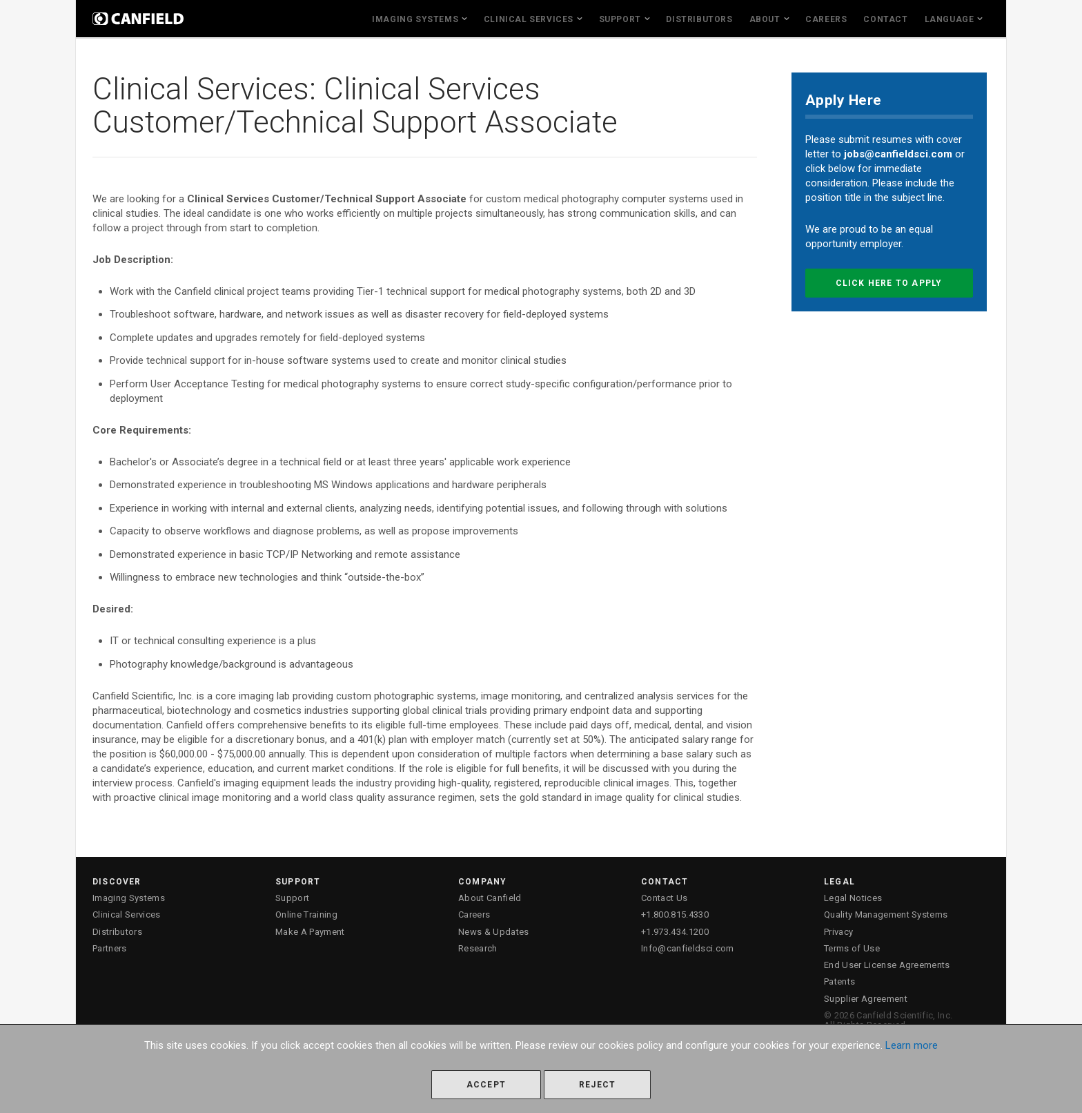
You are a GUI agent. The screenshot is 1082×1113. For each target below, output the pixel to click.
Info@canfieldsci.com (687, 948)
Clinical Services (528, 19)
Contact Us (664, 898)
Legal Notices (853, 898)
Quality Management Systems (885, 914)
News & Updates (493, 932)
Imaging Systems (415, 19)
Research (478, 948)
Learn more (911, 1045)
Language (949, 19)
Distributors (699, 19)
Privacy (838, 932)
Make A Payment (310, 932)
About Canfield (490, 898)
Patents (839, 981)
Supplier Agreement (865, 999)
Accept (486, 1085)
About (764, 19)
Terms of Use (852, 948)
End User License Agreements (887, 965)
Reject (597, 1085)
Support (620, 19)
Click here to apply (889, 283)
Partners (109, 948)
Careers (826, 19)
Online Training (306, 914)
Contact (885, 19)
